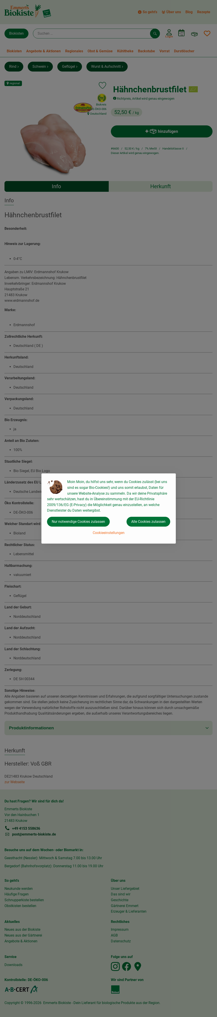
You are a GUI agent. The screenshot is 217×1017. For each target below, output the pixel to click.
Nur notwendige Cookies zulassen (78, 521)
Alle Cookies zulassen (148, 521)
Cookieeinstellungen (109, 533)
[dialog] (108, 508)
